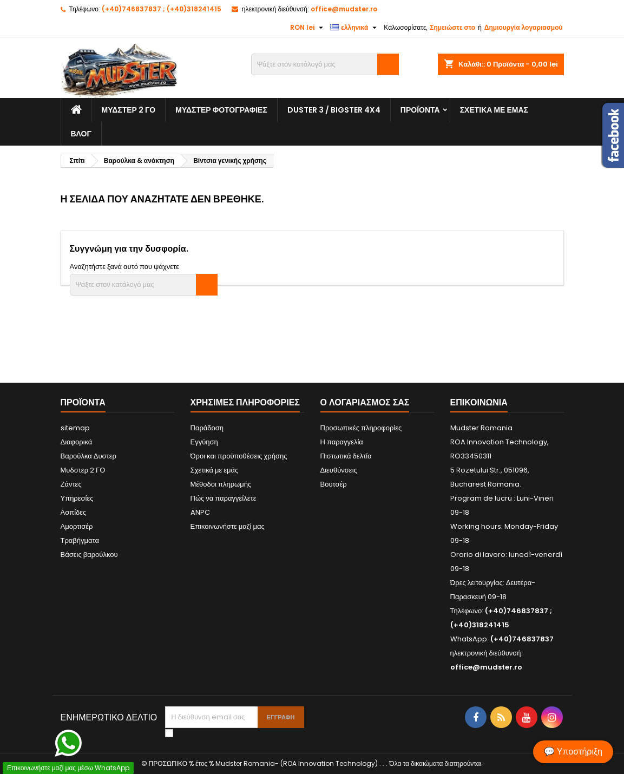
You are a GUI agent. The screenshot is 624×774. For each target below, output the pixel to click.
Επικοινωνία (479, 402)
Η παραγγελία (341, 442)
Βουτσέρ (333, 484)
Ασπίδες (74, 512)
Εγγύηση (204, 442)
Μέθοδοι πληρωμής (221, 484)
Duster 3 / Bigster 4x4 (333, 109)
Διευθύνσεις (338, 470)
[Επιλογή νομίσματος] (308, 27)
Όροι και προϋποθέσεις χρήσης (239, 456)
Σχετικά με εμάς (494, 109)
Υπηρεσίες (77, 498)
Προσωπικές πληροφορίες (361, 428)
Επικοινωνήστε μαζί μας (228, 526)
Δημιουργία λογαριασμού (523, 27)
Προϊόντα (420, 109)
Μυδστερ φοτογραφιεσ (221, 109)
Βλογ (81, 133)
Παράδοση (207, 428)
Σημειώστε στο (452, 27)
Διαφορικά (77, 442)
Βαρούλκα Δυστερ (88, 456)
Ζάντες (71, 484)
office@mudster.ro (344, 9)
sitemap (75, 428)
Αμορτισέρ (77, 526)
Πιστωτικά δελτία (346, 456)
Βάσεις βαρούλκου (89, 554)
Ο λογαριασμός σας (365, 402)
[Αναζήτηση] (325, 64)
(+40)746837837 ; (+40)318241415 (161, 9)
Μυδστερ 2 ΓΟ (129, 109)
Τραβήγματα (80, 540)
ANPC (200, 512)
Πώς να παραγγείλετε (224, 498)
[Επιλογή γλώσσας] (354, 27)
